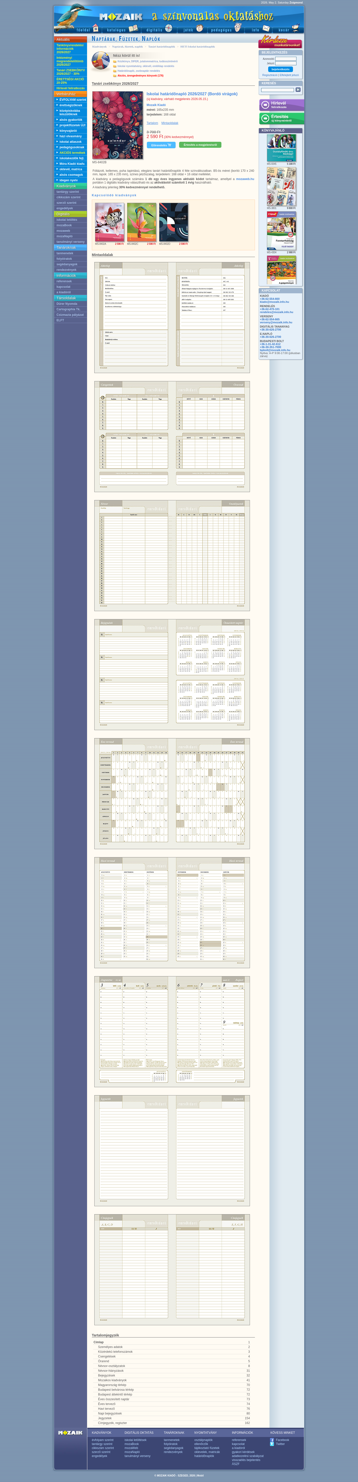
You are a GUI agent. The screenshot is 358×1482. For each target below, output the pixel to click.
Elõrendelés (161, 145)
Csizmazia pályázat (70, 315)
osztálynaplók (203, 1440)
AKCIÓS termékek (72, 153)
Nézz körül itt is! (126, 56)
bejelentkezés (281, 69)
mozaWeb (131, 1448)
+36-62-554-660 (270, 298)
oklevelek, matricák (207, 1452)
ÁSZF (236, 1464)
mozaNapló (65, 236)
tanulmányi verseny (71, 242)
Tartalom (152, 123)
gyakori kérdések (243, 1452)
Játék (192, 27)
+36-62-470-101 (270, 309)
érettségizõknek (71, 105)
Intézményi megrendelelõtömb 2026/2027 (70, 61)
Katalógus (121, 27)
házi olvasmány (71, 136)
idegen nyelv (69, 180)
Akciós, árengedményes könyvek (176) (140, 75)
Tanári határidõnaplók (161, 46)
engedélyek (65, 208)
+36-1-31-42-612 (270, 344)
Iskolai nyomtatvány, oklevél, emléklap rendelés (146, 66)
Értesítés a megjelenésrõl (200, 144)
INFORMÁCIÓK (242, 1432)
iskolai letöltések (135, 1440)
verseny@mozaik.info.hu (276, 322)
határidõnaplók (204, 1456)
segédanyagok (67, 264)
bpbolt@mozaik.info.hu (275, 350)
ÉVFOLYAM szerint (73, 100)
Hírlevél (281, 106)
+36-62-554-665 (270, 319)
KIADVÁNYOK (101, 1432)
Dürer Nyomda (67, 304)
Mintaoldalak (169, 123)
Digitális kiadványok (159, 27)
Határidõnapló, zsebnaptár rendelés (139, 71)
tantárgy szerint (68, 192)
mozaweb (63, 231)
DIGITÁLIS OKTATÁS (139, 1432)
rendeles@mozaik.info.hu (276, 312)
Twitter (280, 1444)
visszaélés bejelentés (246, 1460)
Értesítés (281, 119)
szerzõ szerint (66, 203)
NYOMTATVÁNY (205, 1432)
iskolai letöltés (67, 220)
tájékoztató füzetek (206, 1448)
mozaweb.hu (245, 179)
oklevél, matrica (71, 169)
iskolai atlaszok (71, 142)
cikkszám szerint (68, 197)
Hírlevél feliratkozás (71, 88)
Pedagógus (225, 27)
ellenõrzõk (201, 1444)
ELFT (60, 320)
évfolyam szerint (103, 1440)
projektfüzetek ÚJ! (73, 125)
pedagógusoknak (72, 147)
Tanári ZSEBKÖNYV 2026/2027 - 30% (71, 72)
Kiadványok (99, 46)
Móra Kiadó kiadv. (72, 164)
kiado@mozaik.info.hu (274, 301)
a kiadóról (64, 292)
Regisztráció (270, 75)
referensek (64, 281)
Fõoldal (78, 27)
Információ (258, 27)
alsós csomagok (71, 175)
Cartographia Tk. (68, 309)
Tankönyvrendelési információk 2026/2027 (70, 49)
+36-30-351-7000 (270, 347)
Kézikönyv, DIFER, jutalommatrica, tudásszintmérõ (148, 61)
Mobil (200, 1475)
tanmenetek (65, 253)
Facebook (282, 1440)
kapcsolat (63, 287)
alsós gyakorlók (71, 120)
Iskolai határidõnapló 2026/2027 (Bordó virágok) (192, 94)
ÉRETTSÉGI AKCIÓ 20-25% (70, 81)
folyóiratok (64, 259)
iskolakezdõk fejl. (72, 158)
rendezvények (66, 270)
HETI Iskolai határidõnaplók (197, 46)
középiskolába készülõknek (70, 112)
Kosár (288, 27)
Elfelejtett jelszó (289, 75)
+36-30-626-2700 (270, 329)
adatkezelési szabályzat (248, 1456)
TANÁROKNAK (174, 1432)
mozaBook (64, 225)
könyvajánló (68, 131)
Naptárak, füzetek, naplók (127, 46)
